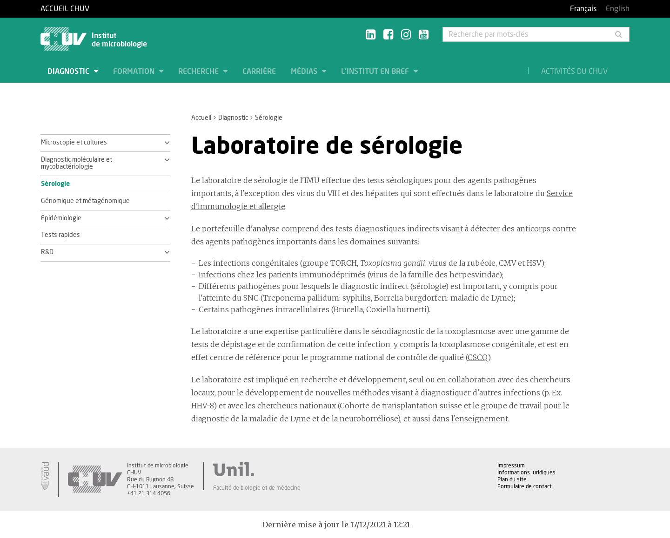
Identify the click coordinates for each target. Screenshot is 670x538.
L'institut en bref (376, 71)
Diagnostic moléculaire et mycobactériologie (76, 164)
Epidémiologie (61, 218)
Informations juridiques (526, 472)
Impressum (511, 465)
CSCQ (478, 357)
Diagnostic (69, 71)
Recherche (199, 71)
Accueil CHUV (64, 9)
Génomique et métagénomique (85, 201)
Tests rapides (60, 235)
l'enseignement (479, 418)
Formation (134, 71)
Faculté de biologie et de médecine (257, 488)
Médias (305, 71)
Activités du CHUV (574, 71)
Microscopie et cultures (74, 142)
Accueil (201, 118)
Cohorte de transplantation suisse (401, 405)
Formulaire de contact (524, 486)
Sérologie (55, 184)
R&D (47, 252)
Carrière (259, 71)
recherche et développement (353, 379)
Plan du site (512, 479)
